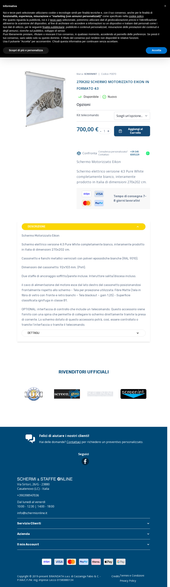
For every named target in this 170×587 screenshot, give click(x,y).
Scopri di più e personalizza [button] (26, 50)
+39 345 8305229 (134, 153)
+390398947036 (28, 495)
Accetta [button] (156, 50)
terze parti (55, 19)
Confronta (87, 153)
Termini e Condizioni (132, 575)
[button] (83, 523)
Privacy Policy (128, 580)
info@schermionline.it (32, 513)
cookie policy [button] (136, 16)
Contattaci (74, 442)
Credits (115, 576)
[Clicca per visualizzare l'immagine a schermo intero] (45, 99)
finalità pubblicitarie (53, 27)
